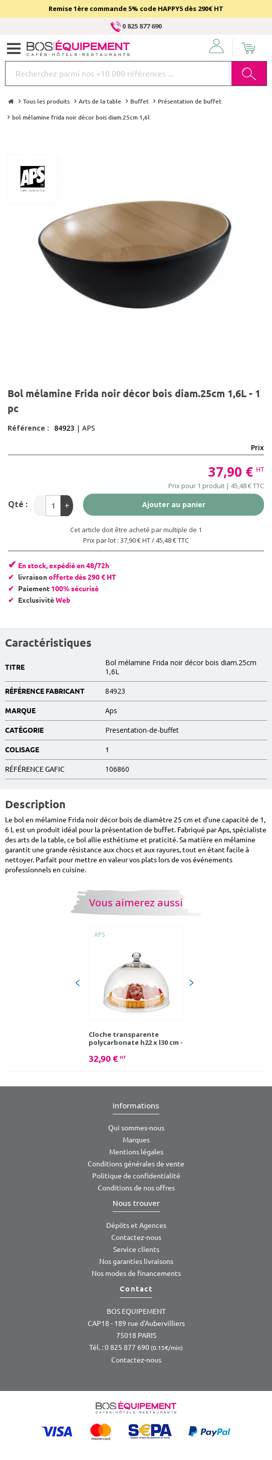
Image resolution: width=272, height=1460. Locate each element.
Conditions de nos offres (136, 1188)
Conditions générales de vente (136, 1164)
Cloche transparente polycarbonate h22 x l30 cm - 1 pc (136, 1038)
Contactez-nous (136, 1237)
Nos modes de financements (136, 1273)
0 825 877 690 (136, 26)
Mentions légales (136, 1152)
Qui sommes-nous (136, 1128)
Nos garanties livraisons (136, 1261)
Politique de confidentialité (136, 1176)
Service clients (136, 1249)
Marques (136, 1140)
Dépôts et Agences (136, 1225)
